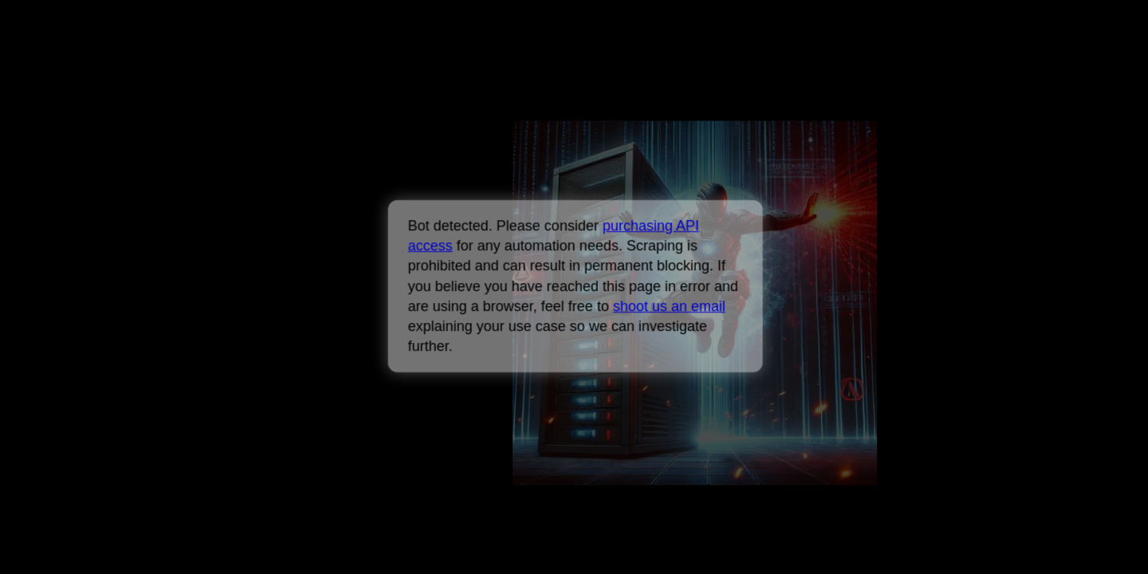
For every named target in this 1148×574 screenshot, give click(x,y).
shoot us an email (668, 306)
